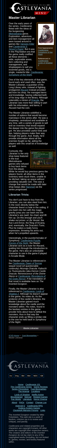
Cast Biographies (29, 335)
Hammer (30, 187)
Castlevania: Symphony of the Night (45, 52)
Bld (23, 376)
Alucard (24, 90)
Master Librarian (30, 328)
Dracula (35, 100)
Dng (17, 376)
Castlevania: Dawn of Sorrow (27, 263)
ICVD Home (14, 335)
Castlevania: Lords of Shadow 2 (45, 63)
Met (28, 376)
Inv (11, 376)
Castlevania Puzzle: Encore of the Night (25, 241)
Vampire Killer (27, 44)
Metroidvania (15, 34)
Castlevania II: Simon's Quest (18, 47)
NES (35, 376)
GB (41, 376)
